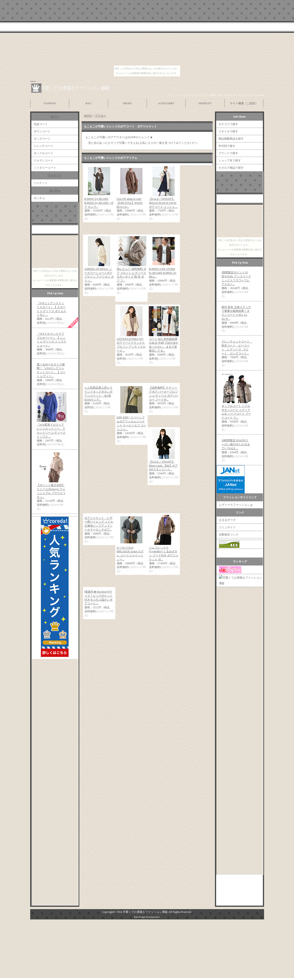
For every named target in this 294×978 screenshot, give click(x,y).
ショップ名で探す (229, 160)
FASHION (50, 103)
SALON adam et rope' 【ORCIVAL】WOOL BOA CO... (130, 202)
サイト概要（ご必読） (244, 103)
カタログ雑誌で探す (231, 167)
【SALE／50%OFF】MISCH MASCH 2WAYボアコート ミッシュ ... (163, 202)
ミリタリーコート (45, 167)
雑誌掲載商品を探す (231, 138)
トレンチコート (43, 146)
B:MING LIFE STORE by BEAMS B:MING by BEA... (163, 273)
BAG (88, 103)
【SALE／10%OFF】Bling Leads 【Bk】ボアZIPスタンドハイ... (163, 465)
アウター (100, 115)
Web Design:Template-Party (147, 917)
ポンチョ (54, 190)
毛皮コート (41, 124)
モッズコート (42, 138)
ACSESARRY (166, 103)
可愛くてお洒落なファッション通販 (145, 912)
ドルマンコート (43, 160)
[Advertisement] (138, 633)
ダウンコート (42, 131)
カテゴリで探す (228, 124)
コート (55, 116)
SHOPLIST (204, 103)
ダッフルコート (43, 153)
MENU (88, 115)
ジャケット (55, 175)
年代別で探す (226, 146)
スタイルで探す (228, 131)
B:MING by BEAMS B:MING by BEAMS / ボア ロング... (98, 202)
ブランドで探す (228, 153)
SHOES (127, 103)
